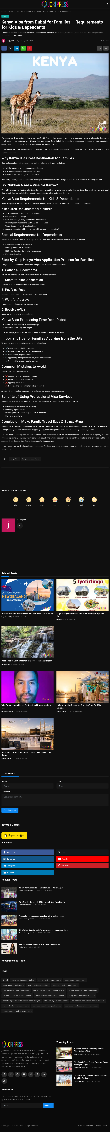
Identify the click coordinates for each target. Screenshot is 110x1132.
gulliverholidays (61, 711)
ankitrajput (5, 664)
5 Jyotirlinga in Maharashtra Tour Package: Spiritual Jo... (80, 614)
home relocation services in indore (16, 1006)
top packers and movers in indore (65, 985)
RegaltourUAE (6, 617)
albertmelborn (79, 1054)
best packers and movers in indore (16, 990)
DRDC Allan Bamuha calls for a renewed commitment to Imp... (44, 930)
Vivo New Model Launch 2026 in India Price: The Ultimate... (42, 902)
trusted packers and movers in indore (83, 990)
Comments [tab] (10, 773)
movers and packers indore (38, 985)
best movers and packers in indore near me (81, 1006)
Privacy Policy (101, 1125)
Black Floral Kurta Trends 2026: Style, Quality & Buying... (42, 944)
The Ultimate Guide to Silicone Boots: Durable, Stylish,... (90, 1077)
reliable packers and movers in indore (17, 995)
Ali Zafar (22, 947)
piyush (58, 619)
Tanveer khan (79, 1081)
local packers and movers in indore (82, 995)
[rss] (4, 1081)
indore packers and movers (13, 985)
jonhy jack (21, 520)
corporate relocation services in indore (50, 995)
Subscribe (48, 1105)
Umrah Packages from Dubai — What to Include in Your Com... (26, 753)
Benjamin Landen (7, 711)
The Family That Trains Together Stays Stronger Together (91, 1063)
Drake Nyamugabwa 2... (27, 890)
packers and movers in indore (49, 980)
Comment (5, 792)
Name (4, 781)
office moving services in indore (56, 1001)
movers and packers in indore (23, 980)
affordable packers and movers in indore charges (21, 1001)
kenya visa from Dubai (30, 459)
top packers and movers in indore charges (49, 990)
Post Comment (10, 810)
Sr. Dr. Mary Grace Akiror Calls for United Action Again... (42, 888)
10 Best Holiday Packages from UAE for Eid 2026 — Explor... (79, 706)
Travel (10, 11)
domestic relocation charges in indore (47, 1006)
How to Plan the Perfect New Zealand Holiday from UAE (27, 613)
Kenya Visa (14, 459)
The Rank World (24, 905)
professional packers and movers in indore (88, 1001)
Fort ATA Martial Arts (81, 1068)
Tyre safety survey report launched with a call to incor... (41, 916)
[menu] (3, 4)
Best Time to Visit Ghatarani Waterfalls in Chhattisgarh (26, 661)
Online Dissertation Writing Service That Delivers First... (89, 1050)
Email (58, 781)
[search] (107, 4)
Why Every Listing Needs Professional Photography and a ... (27, 706)
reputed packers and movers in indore (17, 1011)
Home (3, 11)
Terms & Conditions (84, 1125)
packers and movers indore (75, 980)
